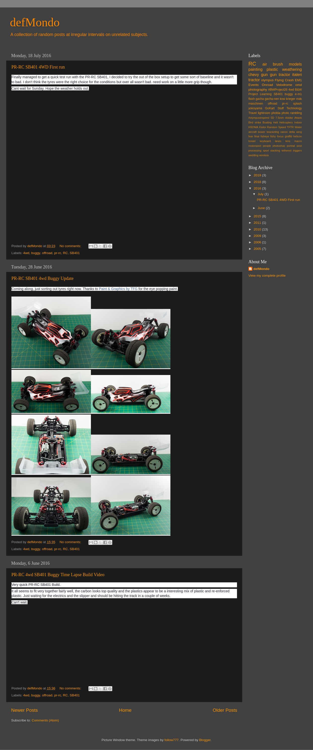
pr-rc (57, 253)
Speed (282, 127)
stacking (275, 150)
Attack (298, 117)
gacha (260, 99)
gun (264, 74)
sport (266, 150)
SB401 (75, 253)
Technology (294, 108)
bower (261, 131)
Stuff (280, 108)
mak (299, 99)
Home (125, 710)
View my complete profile (267, 275)
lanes (278, 141)
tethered (287, 150)
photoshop (279, 145)
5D (272, 117)
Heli (275, 122)
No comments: (71, 246)
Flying (279, 80)
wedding (253, 155)
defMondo (35, 22)
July (261, 194)
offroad (47, 253)
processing (254, 150)
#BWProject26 (277, 89)
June (262, 208)
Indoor (298, 122)
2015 (258, 216)
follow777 (171, 740)
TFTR (290, 127)
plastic (272, 69)
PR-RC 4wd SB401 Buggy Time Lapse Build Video (57, 574)
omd (298, 85)
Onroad (267, 85)
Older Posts (225, 710)
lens (287, 141)
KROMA (253, 127)
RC (65, 253)
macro (298, 141)
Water (298, 127)
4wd (26, 253)
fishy (273, 136)
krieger (290, 99)
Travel (252, 113)
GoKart (269, 108)
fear (250, 136)
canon (284, 131)
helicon (297, 136)
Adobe (289, 117)
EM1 (298, 80)
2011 (258, 223)
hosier (252, 141)
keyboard (265, 141)
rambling (296, 113)
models (295, 64)
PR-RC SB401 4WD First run (38, 67)
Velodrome (284, 85)
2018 (258, 182)
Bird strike (254, 122)
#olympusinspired (258, 117)
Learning (266, 94)
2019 (258, 175)
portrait (291, 145)
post (299, 145)
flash (251, 99)
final (256, 136)
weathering (292, 69)
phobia (275, 113)
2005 (258, 249)
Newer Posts (24, 710)
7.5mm (279, 117)
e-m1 (298, 94)
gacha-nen (272, 99)
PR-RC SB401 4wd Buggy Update (42, 278)
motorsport (254, 145)
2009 (258, 236)
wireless (264, 155)
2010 (258, 229)
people (267, 145)
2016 (258, 188)
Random (272, 127)
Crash (289, 80)
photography (257, 89)
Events (253, 85)
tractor (254, 79)
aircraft (252, 131)
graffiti (288, 136)
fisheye (265, 136)
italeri (297, 74)
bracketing (273, 131)
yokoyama (255, 108)
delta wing (295, 131)
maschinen (255, 103)
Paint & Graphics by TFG (118, 289)
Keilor (262, 127)
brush (278, 64)
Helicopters (286, 122)
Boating (267, 122)
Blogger (205, 740)
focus (280, 136)
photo (285, 113)
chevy (253, 74)
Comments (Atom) (45, 720)
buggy (35, 253)
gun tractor (280, 74)
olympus (267, 80)
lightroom (264, 113)
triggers (297, 150)
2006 (258, 242)
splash (297, 103)
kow (282, 99)
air (265, 64)
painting (255, 69)
